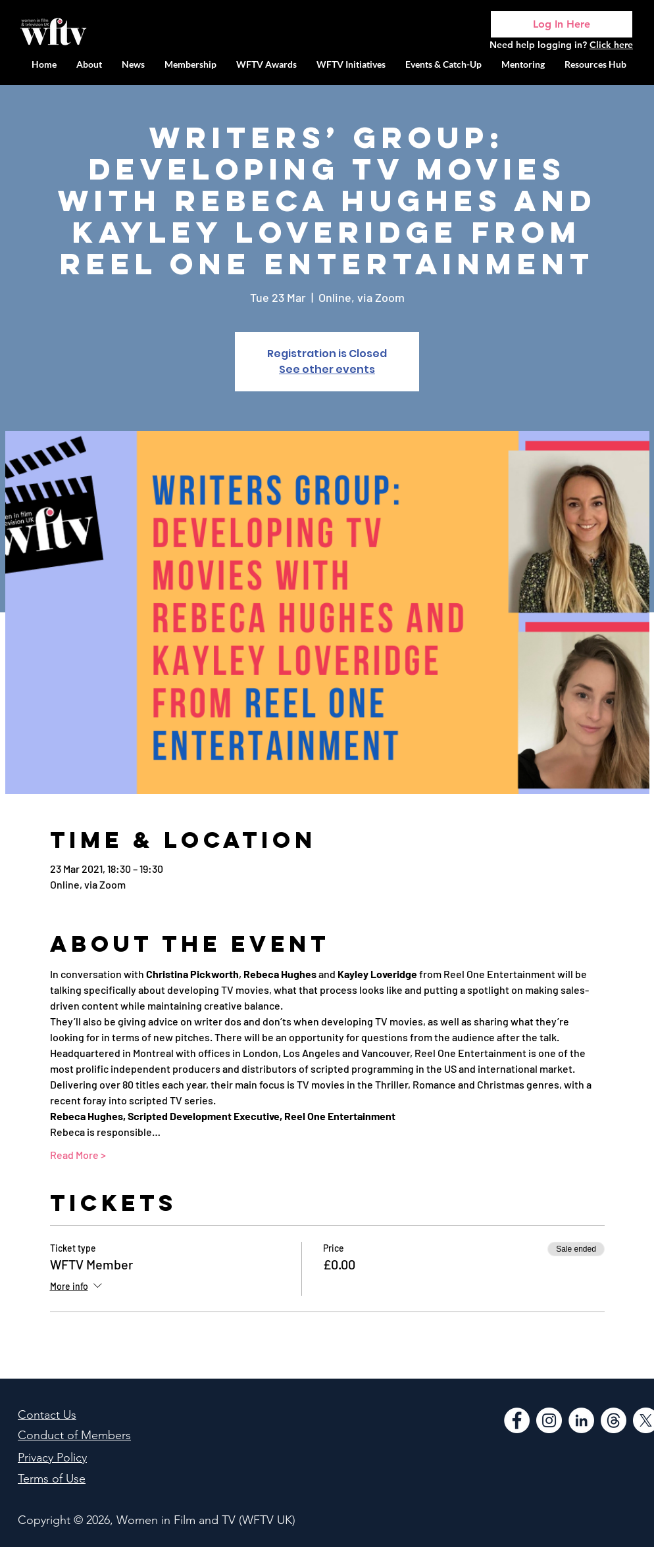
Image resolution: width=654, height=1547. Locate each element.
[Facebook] (517, 1420)
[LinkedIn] (581, 1420)
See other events (327, 369)
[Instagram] (549, 1420)
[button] (351, 64)
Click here (611, 45)
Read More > (78, 1154)
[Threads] (613, 1420)
